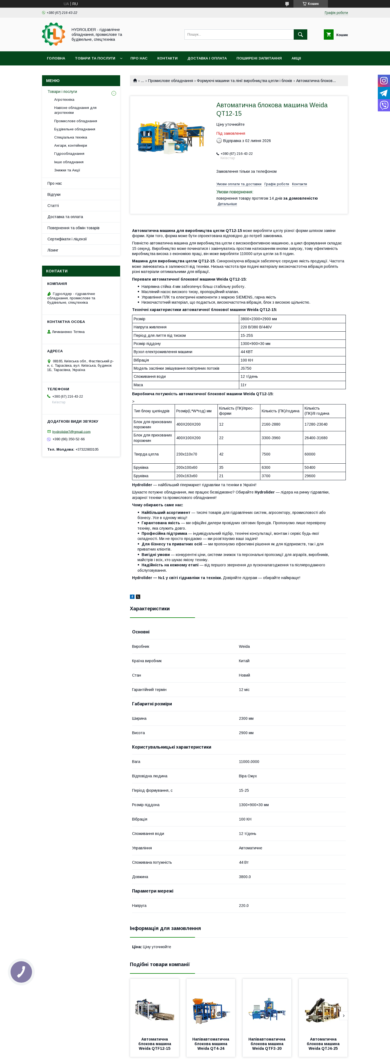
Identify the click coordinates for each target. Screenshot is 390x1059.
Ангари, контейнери (70, 145)
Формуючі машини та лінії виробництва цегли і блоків (244, 80)
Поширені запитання (259, 58)
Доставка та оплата (65, 217)
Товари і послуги (62, 91)
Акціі (296, 58)
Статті (53, 205)
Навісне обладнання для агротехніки (75, 110)
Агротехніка (64, 100)
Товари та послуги (95, 58)
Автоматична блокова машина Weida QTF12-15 (155, 1044)
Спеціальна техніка (70, 137)
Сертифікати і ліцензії (67, 239)
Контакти (167, 58)
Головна (56, 58)
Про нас (139, 58)
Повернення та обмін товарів (73, 228)
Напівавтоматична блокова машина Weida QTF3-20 (267, 1044)
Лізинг (52, 250)
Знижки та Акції (67, 170)
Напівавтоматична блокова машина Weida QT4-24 (211, 1044)
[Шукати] (300, 34)
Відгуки (53, 194)
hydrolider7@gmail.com (71, 431)
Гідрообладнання (69, 154)
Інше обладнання (69, 162)
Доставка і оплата (207, 58)
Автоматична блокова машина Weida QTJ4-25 (324, 1044)
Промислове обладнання (170, 80)
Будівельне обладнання (74, 129)
